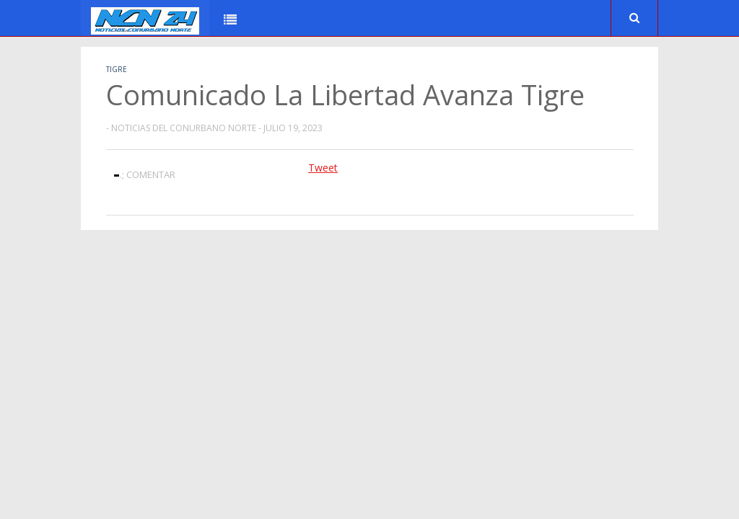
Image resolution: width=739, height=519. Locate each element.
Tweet (323, 167)
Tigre (116, 69)
